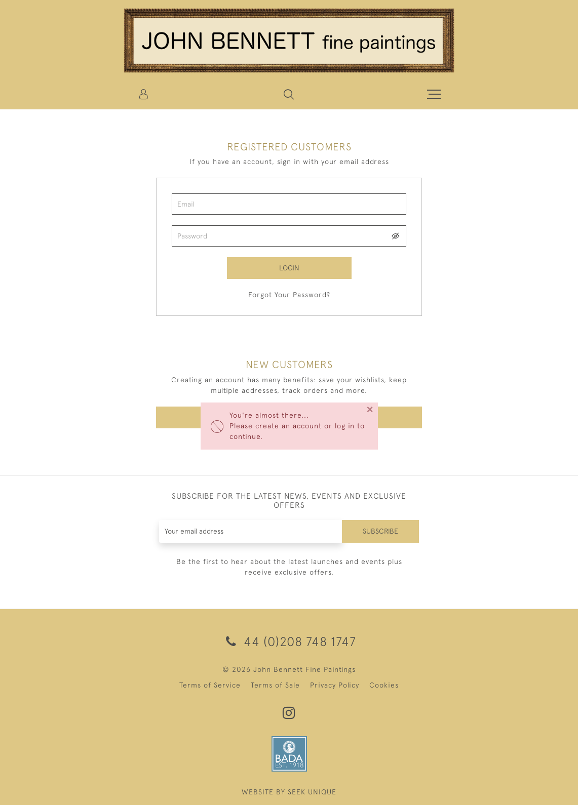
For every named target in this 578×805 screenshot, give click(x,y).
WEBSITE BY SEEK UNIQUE (289, 792)
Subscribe (380, 531)
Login (289, 268)
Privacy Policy (334, 685)
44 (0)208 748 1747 (289, 641)
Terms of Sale (275, 685)
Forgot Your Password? (289, 295)
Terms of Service (210, 685)
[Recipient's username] (250, 531)
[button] (289, 94)
